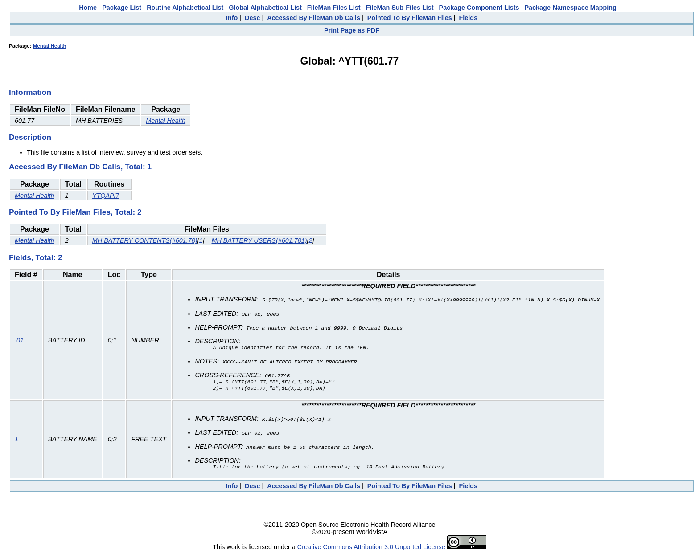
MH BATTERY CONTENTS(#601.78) (144, 240)
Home (88, 7)
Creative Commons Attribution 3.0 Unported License (371, 546)
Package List (121, 7)
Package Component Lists (479, 7)
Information (30, 92)
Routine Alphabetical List (185, 7)
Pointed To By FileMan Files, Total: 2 (75, 212)
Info (232, 17)
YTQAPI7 (105, 195)
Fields (468, 17)
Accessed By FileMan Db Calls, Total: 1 (80, 166)
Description (30, 137)
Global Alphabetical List (265, 7)
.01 (19, 340)
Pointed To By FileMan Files (409, 17)
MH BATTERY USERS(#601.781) (259, 240)
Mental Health (49, 46)
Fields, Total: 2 (35, 257)
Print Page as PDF (351, 30)
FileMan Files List (334, 7)
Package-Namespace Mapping (571, 7)
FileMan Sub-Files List (400, 7)
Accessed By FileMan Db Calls (313, 17)
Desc (252, 17)
